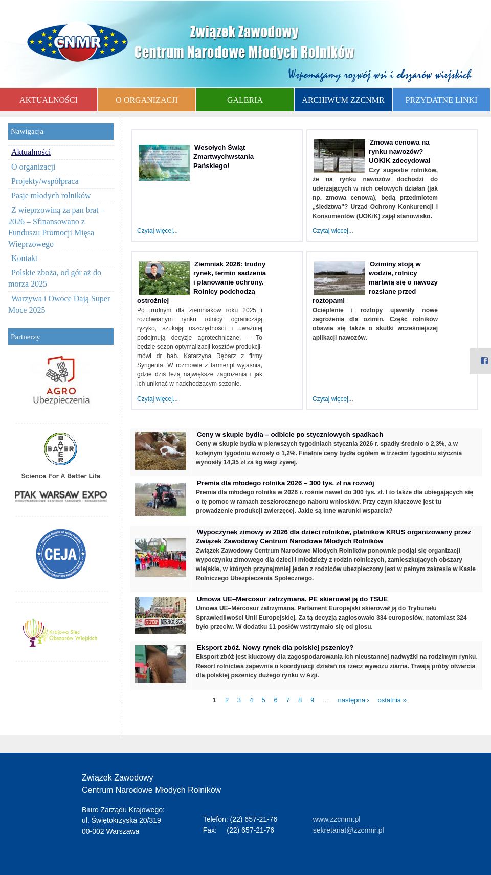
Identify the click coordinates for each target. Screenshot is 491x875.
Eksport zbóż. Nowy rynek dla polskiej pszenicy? (275, 647)
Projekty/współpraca (45, 181)
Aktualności (31, 152)
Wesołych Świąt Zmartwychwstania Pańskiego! (223, 157)
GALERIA (245, 100)
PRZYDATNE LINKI (442, 100)
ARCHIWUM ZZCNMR (343, 100)
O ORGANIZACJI (146, 100)
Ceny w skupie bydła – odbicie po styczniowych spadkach (290, 434)
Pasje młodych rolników (51, 195)
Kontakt (24, 258)
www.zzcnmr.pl (337, 819)
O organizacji (33, 166)
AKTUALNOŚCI (48, 100)
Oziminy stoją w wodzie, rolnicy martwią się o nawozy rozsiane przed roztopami (375, 282)
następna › (353, 700)
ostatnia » (392, 700)
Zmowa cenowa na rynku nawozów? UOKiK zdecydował (399, 151)
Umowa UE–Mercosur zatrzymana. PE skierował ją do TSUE (292, 599)
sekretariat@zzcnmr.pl (348, 830)
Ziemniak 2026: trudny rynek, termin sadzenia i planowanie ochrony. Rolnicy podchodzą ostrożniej (201, 282)
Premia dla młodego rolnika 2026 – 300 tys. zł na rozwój (285, 483)
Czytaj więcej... (157, 230)
